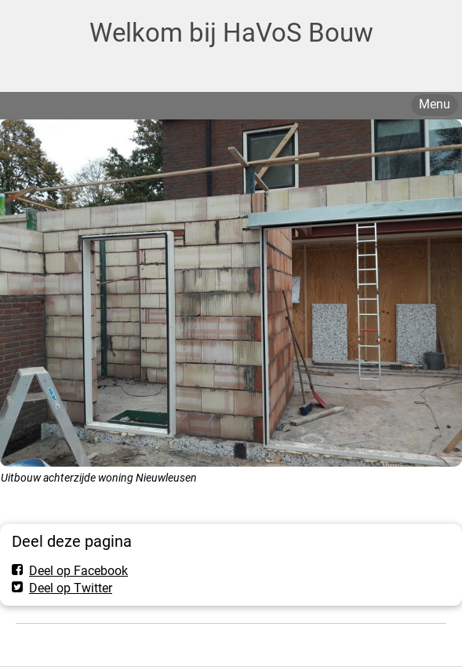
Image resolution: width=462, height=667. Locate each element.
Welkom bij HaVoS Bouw (231, 32)
